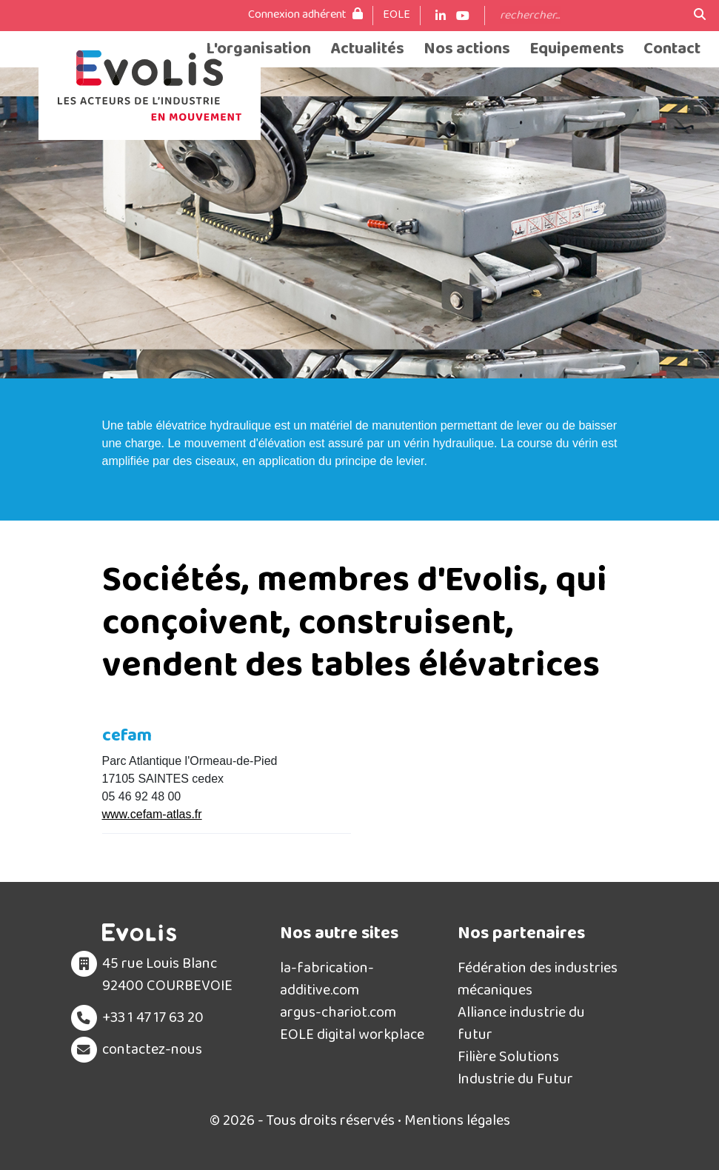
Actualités (367, 49)
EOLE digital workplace (352, 1034)
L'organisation (258, 49)
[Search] (589, 15)
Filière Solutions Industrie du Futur (515, 1068)
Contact (671, 49)
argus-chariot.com (338, 1012)
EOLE (396, 15)
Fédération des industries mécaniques (538, 979)
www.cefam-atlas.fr (152, 814)
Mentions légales (457, 1120)
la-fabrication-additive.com (327, 979)
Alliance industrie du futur (521, 1023)
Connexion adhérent (305, 15)
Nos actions (467, 49)
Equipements (576, 49)
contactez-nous (152, 1049)
